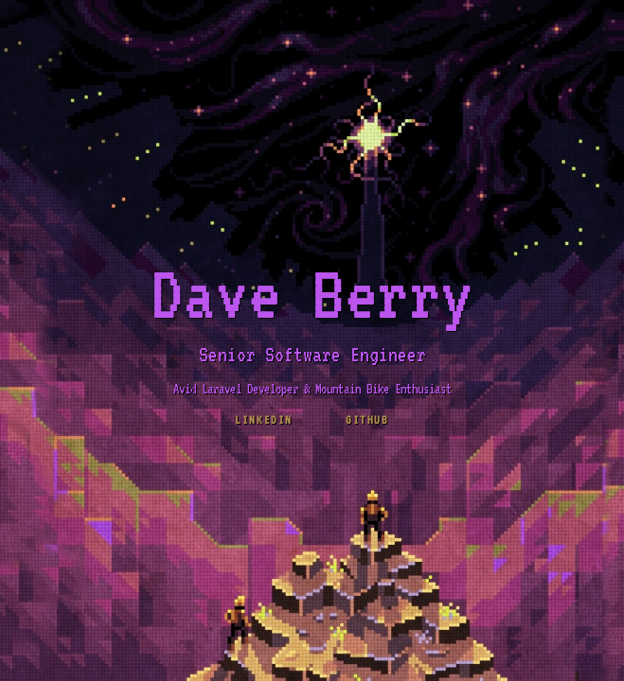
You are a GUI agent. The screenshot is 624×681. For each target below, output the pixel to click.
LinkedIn (264, 420)
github (367, 420)
